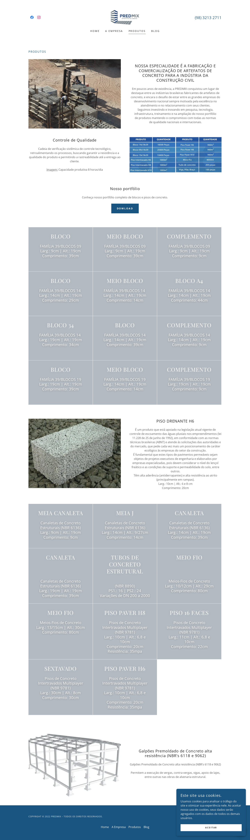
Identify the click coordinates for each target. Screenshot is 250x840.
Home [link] (95, 31)
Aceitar (211, 827)
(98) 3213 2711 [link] (208, 17)
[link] (31, 17)
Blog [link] (155, 31)
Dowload (125, 208)
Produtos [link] (137, 31)
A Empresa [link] (114, 31)
